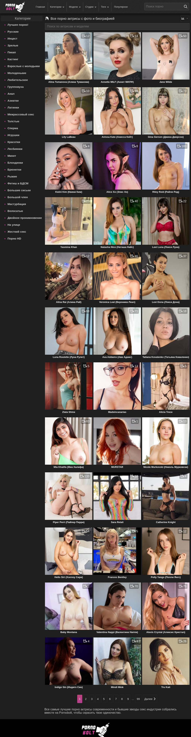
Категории (57, 7)
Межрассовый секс (20, 114)
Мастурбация (16, 204)
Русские (13, 31)
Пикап (11, 52)
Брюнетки (14, 169)
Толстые (13, 121)
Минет (11, 155)
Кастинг (12, 59)
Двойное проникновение (24, 217)
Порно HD (14, 238)
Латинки (13, 107)
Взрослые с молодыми (23, 66)
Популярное (121, 6)
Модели (75, 7)
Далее (150, 699)
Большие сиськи (19, 190)
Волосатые (15, 210)
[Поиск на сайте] (186, 6)
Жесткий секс (16, 231)
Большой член (17, 197)
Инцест (12, 38)
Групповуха (15, 86)
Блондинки (15, 162)
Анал (11, 93)
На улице (13, 224)
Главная (40, 6)
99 (138, 698)
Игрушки (13, 135)
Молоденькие (16, 73)
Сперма (12, 128)
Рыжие (12, 176)
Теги (105, 7)
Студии (90, 7)
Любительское (17, 79)
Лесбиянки (14, 148)
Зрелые (12, 45)
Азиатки (13, 100)
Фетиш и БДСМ (17, 183)
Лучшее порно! (17, 24)
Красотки (13, 142)
